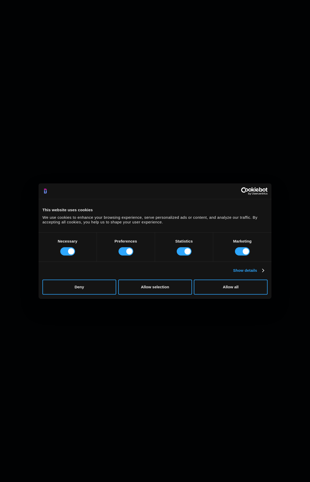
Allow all (231, 287)
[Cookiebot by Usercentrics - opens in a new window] (245, 191)
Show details (245, 270)
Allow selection (155, 287)
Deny (79, 287)
